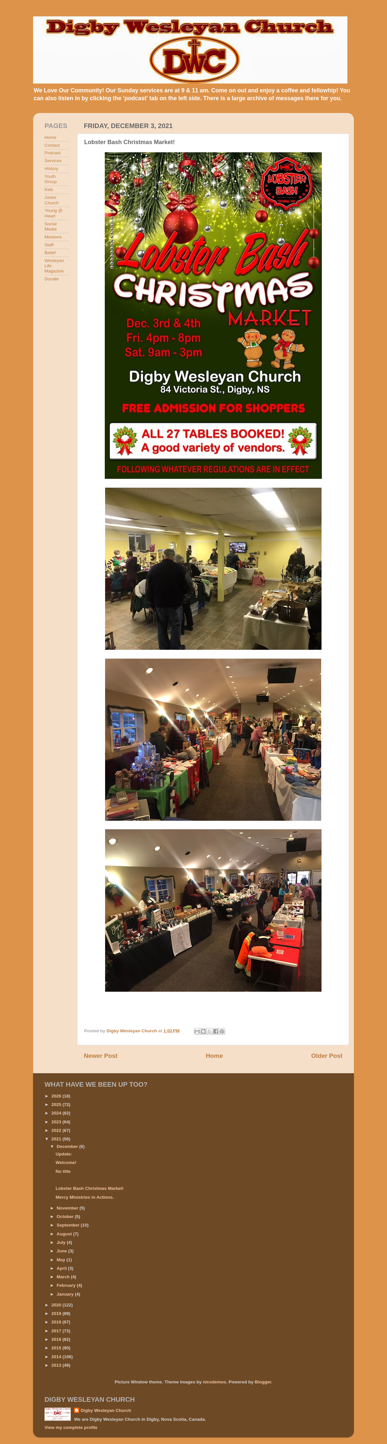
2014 (57, 1356)
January (66, 1294)
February (67, 1285)
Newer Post (101, 1055)
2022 (57, 1130)
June (62, 1250)
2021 (57, 1138)
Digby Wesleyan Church (106, 1410)
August (65, 1233)
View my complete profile (71, 1427)
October (66, 1216)
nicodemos (214, 1381)
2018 (57, 1322)
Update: (64, 1154)
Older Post (326, 1055)
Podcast (53, 152)
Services (53, 160)
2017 (57, 1330)
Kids (49, 189)
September (69, 1225)
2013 (57, 1365)
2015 (57, 1347)
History (51, 168)
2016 (57, 1339)
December (68, 1146)
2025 (57, 1104)
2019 (57, 1313)
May (61, 1259)
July (62, 1242)
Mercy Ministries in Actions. (85, 1197)
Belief (50, 252)
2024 (57, 1113)
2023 (57, 1121)
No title (63, 1171)
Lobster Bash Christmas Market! (90, 1188)
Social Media (51, 226)
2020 (57, 1305)
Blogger (263, 1381)
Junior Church (52, 200)
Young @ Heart (54, 213)
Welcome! (66, 1162)
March (64, 1276)
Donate (52, 278)
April (62, 1268)
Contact (52, 145)
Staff (49, 244)
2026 (57, 1096)
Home (214, 1055)
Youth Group (51, 179)
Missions (53, 236)
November (68, 1208)
